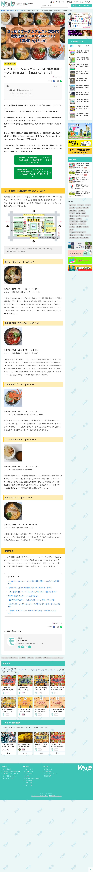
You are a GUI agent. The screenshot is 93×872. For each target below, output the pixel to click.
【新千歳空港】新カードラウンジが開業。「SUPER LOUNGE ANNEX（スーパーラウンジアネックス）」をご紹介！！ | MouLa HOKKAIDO (82, 79)
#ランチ (72, 208)
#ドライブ (82, 224)
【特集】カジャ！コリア (10, 773)
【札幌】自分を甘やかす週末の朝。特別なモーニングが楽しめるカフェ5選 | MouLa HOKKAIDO (82, 100)
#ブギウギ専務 (74, 237)
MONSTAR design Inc (55, 795)
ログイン (88, 2)
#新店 (83, 213)
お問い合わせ (48, 769)
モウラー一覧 (28, 785)
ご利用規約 (47, 771)
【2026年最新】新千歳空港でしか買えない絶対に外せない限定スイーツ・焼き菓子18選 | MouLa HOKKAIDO (82, 58)
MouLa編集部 (22, 640)
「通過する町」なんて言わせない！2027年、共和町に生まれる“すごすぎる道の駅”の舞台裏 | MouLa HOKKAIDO (82, 114)
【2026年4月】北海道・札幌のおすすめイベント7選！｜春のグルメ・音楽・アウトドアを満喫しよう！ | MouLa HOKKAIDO (82, 65)
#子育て (88, 205)
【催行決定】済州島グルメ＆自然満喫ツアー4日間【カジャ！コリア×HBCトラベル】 (82, 164)
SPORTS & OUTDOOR (33, 778)
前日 (71, 46)
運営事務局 (47, 776)
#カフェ (78, 208)
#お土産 (79, 218)
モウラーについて (8, 778)
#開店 (71, 216)
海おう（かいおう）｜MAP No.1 (21, 93)
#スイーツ (72, 205)
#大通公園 (22, 658)
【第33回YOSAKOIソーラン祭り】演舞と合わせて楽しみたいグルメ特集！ (8, 747)
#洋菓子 (85, 227)
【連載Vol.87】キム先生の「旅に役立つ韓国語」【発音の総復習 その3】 (82, 192)
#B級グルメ (73, 210)
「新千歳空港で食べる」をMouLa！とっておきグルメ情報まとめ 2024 (32, 592)
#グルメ (4, 658)
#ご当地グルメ (13, 658)
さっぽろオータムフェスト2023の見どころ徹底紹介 (57, 711)
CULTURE (29, 773)
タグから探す (28, 783)
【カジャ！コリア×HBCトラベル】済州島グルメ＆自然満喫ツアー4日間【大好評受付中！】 (82, 178)
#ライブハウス (84, 237)
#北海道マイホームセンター (78, 232)
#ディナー (85, 216)
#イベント (81, 205)
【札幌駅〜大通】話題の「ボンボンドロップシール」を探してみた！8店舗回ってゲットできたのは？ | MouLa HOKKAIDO (82, 107)
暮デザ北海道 (7, 769)
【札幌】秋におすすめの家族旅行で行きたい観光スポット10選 (30, 588)
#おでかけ (39, 658)
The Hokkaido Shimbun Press (39, 795)
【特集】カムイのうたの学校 (12, 771)
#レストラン (73, 224)
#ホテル (88, 235)
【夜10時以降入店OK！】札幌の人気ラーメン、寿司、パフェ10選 (31, 600)
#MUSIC (72, 218)
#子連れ (72, 213)
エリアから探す (29, 780)
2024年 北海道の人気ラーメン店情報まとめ (23, 596)
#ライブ (77, 216)
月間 (87, 46)
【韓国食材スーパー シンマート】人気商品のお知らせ (82, 185)
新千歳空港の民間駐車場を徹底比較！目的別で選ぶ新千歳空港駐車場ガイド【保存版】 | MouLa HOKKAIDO (82, 86)
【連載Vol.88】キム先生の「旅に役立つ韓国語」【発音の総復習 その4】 (82, 171)
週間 (79, 46)
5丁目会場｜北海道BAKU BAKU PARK (21, 90)
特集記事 (69, 2)
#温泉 (81, 235)
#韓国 (78, 213)
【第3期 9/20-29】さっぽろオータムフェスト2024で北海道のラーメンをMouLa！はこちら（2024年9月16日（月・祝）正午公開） (33, 173)
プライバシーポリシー (51, 773)
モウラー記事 (60, 2)
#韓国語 (78, 227)
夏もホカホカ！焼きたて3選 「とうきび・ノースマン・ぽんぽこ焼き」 (24, 747)
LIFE (27, 776)
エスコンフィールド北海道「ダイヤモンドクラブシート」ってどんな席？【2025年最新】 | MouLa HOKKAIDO (82, 72)
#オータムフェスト (57, 658)
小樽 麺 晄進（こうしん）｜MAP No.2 (23, 96)
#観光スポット (74, 235)
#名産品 (72, 227)
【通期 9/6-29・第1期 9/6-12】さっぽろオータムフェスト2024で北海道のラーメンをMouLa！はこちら (34, 160)
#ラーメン (30, 658)
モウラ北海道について (10, 776)
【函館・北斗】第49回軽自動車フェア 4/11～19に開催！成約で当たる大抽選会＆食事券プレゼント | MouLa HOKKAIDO (83, 51)
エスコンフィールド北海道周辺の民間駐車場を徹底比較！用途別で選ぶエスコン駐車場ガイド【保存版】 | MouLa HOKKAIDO (82, 93)
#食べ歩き (47, 658)
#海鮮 (71, 229)
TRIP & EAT (20, 10)
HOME (3, 10)
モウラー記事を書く (83, 5)
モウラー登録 (78, 2)
